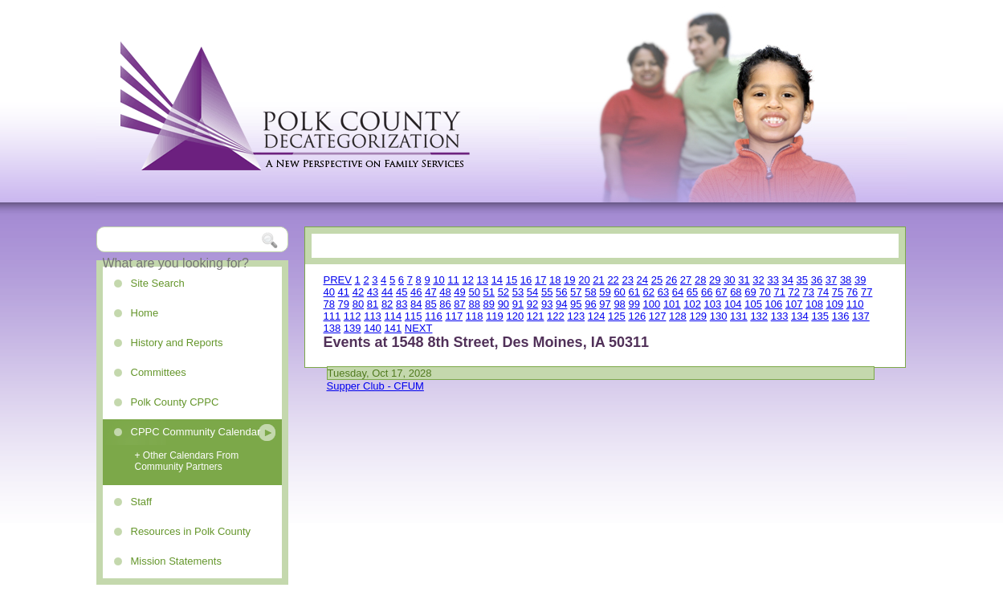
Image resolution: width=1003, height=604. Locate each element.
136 (841, 316)
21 (598, 280)
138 (332, 328)
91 (518, 304)
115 (413, 316)
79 (343, 304)
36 (816, 280)
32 (758, 280)
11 (453, 280)
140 (372, 328)
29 (714, 280)
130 (719, 316)
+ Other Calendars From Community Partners (187, 461)
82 (387, 304)
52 (503, 292)
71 (779, 292)
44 (387, 292)
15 (511, 280)
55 (546, 292)
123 (576, 316)
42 (358, 292)
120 (515, 316)
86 (445, 304)
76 (852, 292)
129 (698, 316)
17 (540, 280)
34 (787, 280)
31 (743, 280)
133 (780, 316)
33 (772, 280)
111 (332, 316)
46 (416, 292)
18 (555, 280)
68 (735, 292)
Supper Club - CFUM (375, 386)
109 (835, 304)
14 (497, 280)
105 (753, 304)
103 (713, 304)
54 (532, 292)
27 (685, 280)
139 (352, 328)
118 (474, 316)
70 (764, 292)
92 (532, 304)
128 (678, 316)
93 (546, 304)
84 (416, 304)
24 (642, 280)
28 (700, 280)
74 (823, 292)
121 (535, 316)
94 (561, 304)
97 (604, 304)
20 (583, 280)
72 (794, 292)
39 (860, 280)
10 (438, 280)
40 (329, 292)
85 (430, 304)
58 (590, 292)
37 (831, 280)
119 (495, 316)
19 (569, 280)
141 (393, 328)
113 (372, 316)
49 (459, 292)
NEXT (419, 328)
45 (401, 292)
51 (489, 292)
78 (329, 304)
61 (633, 292)
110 (855, 304)
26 (671, 280)
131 (739, 316)
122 (556, 316)
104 (733, 304)
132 (759, 316)
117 (454, 316)
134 (800, 316)
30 (729, 280)
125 (617, 316)
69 (750, 292)
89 (489, 304)
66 (706, 292)
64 (677, 292)
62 (648, 292)
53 (518, 292)
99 (633, 304)
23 (627, 280)
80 (358, 304)
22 (612, 280)
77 (866, 292)
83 (401, 304)
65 (692, 292)
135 (820, 316)
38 (845, 280)
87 (459, 304)
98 (619, 304)
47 (430, 292)
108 (814, 304)
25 (657, 280)
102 (692, 304)
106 (774, 304)
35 (802, 280)
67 (721, 292)
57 (575, 292)
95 (575, 304)
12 (467, 280)
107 (794, 304)
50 (473, 292)
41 (343, 292)
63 (663, 292)
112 (352, 316)
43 (372, 292)
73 (808, 292)
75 (837, 292)
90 (503, 304)
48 (445, 292)
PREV (338, 280)
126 (637, 316)
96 (590, 304)
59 (604, 292)
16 (526, 280)
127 (658, 316)
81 (372, 304)
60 (619, 292)
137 (861, 316)
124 (596, 316)
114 (393, 316)
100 (652, 304)
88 (473, 304)
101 (672, 304)
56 (561, 292)
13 (482, 280)
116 (433, 316)
